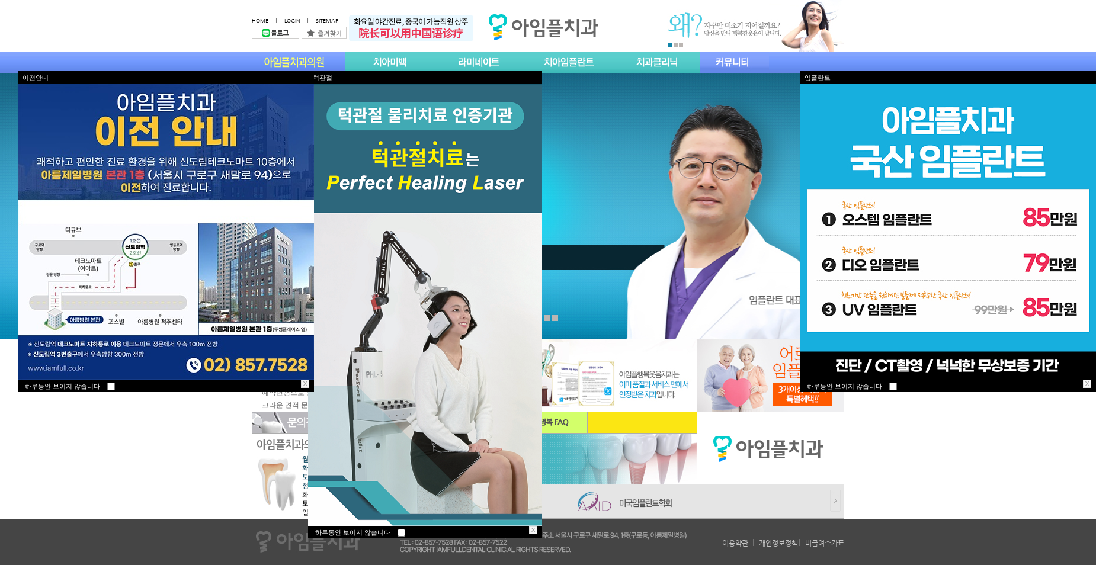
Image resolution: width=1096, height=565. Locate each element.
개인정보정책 (778, 543)
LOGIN (292, 21)
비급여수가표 (824, 543)
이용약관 (735, 543)
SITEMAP (327, 21)
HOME (260, 21)
